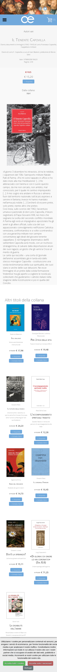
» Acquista (28, 81)
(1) (51, 19)
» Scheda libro (16, 361)
